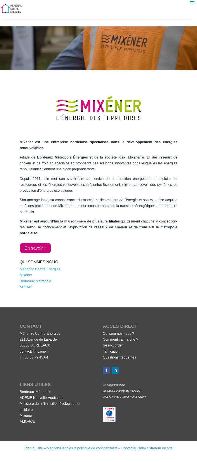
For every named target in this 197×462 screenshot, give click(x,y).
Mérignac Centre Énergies (40, 269)
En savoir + (35, 248)
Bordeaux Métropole (35, 281)
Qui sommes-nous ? (118, 333)
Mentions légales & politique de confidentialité (82, 448)
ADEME (26, 287)
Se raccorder (113, 345)
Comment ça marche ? (120, 339)
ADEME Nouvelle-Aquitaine (41, 398)
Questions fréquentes (119, 357)
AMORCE (27, 421)
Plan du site (34, 448)
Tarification (111, 351)
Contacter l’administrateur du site (147, 448)
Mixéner (26, 275)
